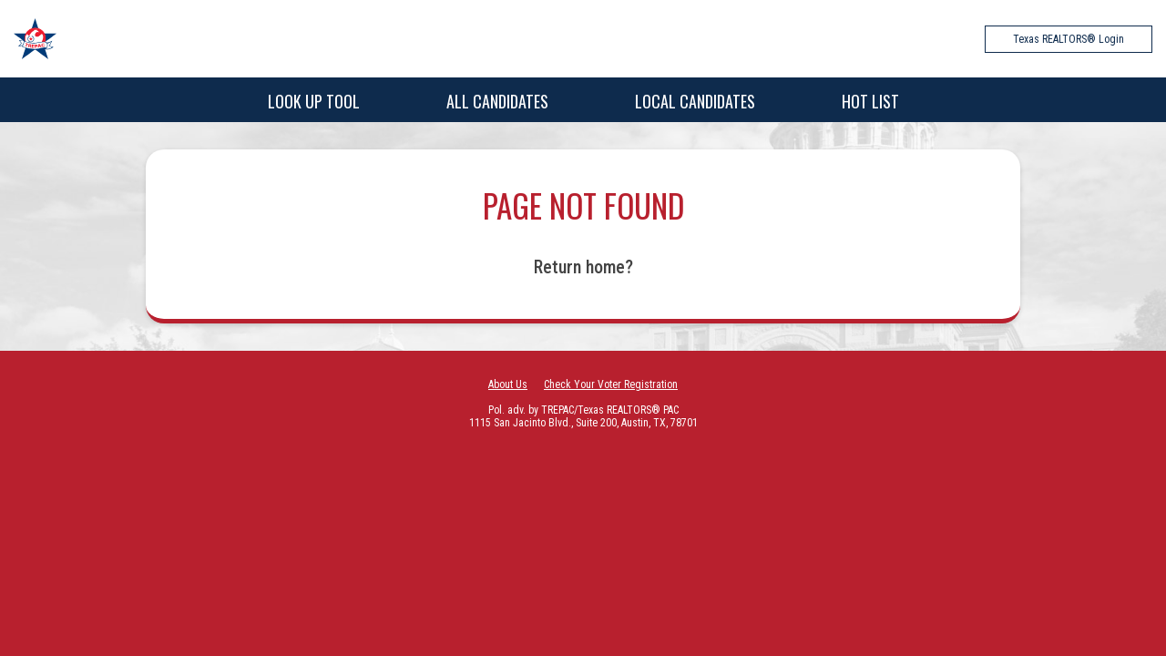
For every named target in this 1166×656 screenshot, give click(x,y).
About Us (507, 384)
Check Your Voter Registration (611, 384)
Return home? (583, 267)
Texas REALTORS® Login (1068, 39)
